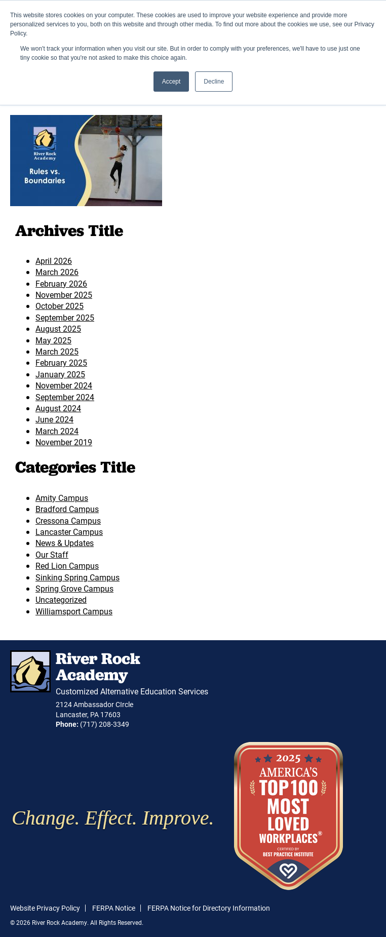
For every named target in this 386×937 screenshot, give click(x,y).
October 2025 (59, 305)
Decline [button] (214, 81)
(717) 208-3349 (104, 724)
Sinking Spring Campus (77, 577)
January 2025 (60, 374)
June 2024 (54, 419)
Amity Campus (61, 497)
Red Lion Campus (67, 565)
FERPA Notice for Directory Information (208, 908)
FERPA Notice (113, 908)
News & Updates (64, 542)
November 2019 (63, 442)
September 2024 (64, 397)
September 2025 (64, 317)
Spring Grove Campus (74, 588)
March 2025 (57, 351)
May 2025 (53, 340)
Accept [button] (171, 81)
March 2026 (57, 271)
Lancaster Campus (69, 531)
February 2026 (61, 283)
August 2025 (58, 328)
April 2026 (53, 260)
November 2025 (63, 294)
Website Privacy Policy (45, 908)
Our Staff (51, 554)
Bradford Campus (67, 508)
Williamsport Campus (73, 611)
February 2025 (61, 362)
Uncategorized (61, 599)
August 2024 (58, 408)
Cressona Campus (68, 520)
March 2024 (57, 430)
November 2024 (63, 385)
